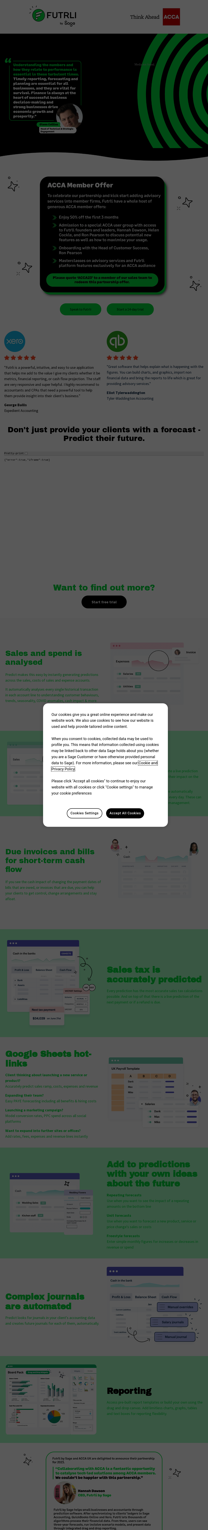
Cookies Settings (85, 813)
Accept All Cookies (125, 813)
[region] (105, 765)
